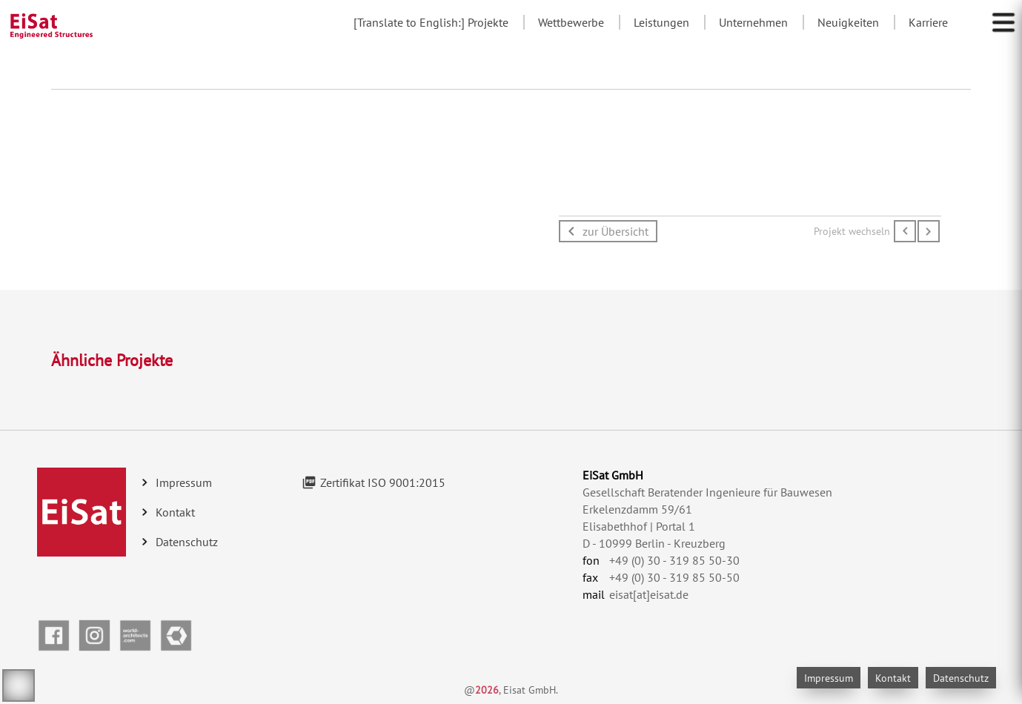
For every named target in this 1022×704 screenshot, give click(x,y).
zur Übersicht (615, 231)
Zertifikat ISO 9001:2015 (382, 482)
